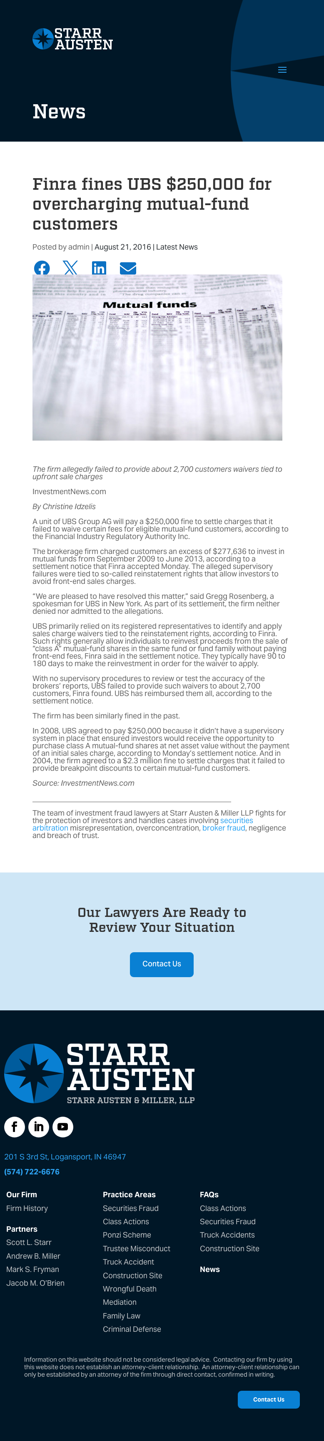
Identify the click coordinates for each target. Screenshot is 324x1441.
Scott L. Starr (29, 1242)
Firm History (27, 1208)
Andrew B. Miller (33, 1256)
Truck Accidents (227, 1235)
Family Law (121, 1316)
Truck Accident (128, 1262)
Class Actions (126, 1221)
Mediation (120, 1302)
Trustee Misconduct (136, 1248)
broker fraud (223, 828)
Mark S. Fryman (32, 1269)
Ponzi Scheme (127, 1235)
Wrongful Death (130, 1289)
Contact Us (161, 964)
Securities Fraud (131, 1208)
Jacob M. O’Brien (35, 1283)
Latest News (177, 247)
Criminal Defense (132, 1329)
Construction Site (132, 1275)
